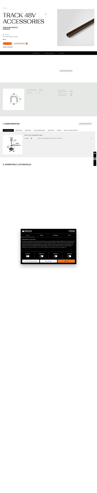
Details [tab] (41, 235)
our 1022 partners (30, 241)
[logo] (3, 3)
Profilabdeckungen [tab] (39, 130)
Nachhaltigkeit (65, 0)
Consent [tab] (28, 235)
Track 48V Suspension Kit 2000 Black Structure (50, 138)
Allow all (66, 261)
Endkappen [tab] (28, 130)
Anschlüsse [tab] (51, 130)
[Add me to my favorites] (45, 14)
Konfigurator (51, 0)
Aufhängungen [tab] (8, 130)
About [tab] (69, 235)
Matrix (4, 39)
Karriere (72, 0)
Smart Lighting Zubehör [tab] (70, 130)
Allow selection (48, 261)
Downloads (61, 53)
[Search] (90, 3)
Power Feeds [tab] (18, 130)
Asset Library (58, 0)
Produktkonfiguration (49, 53)
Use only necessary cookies (30, 261)
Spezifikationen (36, 53)
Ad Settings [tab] (55, 235)
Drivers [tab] (59, 130)
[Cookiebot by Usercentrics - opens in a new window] (69, 231)
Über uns (77, 0)
